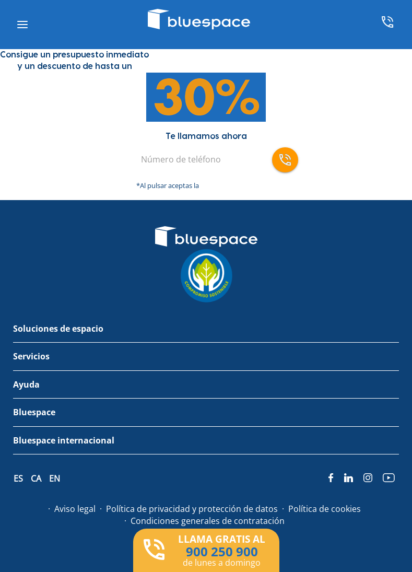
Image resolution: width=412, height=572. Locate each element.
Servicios (31, 356)
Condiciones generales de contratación (208, 521)
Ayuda (26, 384)
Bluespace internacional (63, 440)
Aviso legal (75, 509)
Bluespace (34, 412)
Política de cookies (324, 509)
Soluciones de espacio (58, 328)
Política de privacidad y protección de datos (192, 509)
